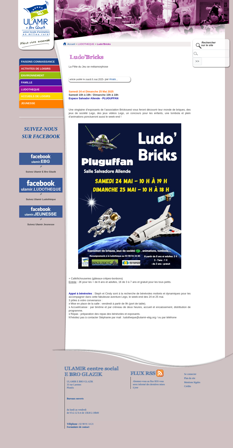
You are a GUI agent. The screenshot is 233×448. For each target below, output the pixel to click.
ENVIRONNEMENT (32, 75)
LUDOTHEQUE (86, 44)
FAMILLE (26, 82)
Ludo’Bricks (104, 44)
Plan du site (189, 378)
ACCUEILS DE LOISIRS (35, 96)
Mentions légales (192, 382)
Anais (113, 79)
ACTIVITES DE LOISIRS (36, 68)
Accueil (71, 44)
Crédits (187, 386)
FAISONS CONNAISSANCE (38, 61)
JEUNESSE (28, 103)
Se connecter (190, 374)
